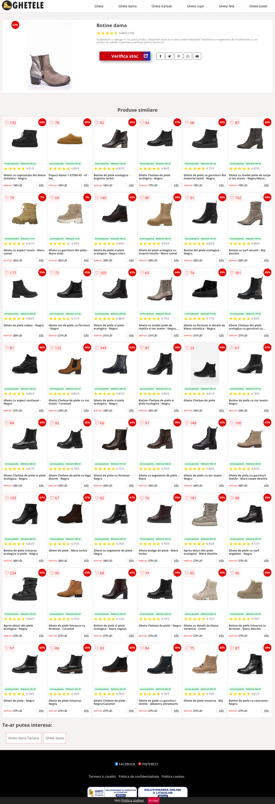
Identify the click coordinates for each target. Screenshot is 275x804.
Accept (154, 800)
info (41, 185)
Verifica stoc (130, 56)
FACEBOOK (125, 764)
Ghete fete (226, 6)
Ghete (98, 6)
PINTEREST (148, 764)
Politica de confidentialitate (139, 776)
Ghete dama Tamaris (23, 738)
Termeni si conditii (102, 776)
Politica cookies (173, 776)
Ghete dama (127, 6)
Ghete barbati (162, 6)
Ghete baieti (258, 6)
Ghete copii (195, 6)
